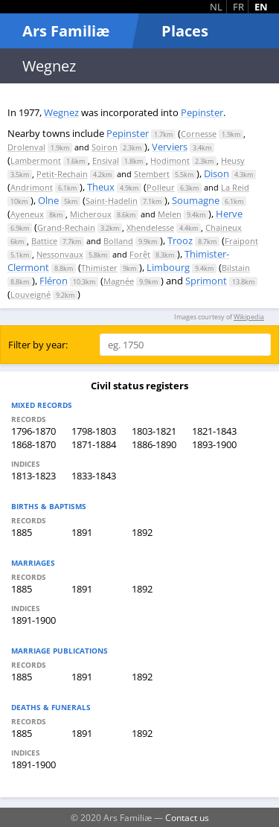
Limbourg (168, 267)
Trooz (180, 240)
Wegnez (61, 112)
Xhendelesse (150, 227)
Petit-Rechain (62, 173)
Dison (216, 173)
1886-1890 (154, 444)
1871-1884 (93, 444)
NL (216, 6)
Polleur (161, 187)
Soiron (105, 147)
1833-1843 (93, 475)
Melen (170, 214)
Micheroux (91, 214)
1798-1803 (93, 431)
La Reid (235, 187)
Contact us (187, 817)
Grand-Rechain (66, 227)
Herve (229, 213)
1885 (21, 532)
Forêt (139, 254)
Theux (101, 187)
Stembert (152, 173)
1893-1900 (214, 444)
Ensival (105, 160)
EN (261, 6)
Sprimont (206, 280)
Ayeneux (27, 214)
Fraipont (241, 240)
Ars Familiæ (65, 31)
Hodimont (170, 160)
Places (184, 31)
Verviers (169, 146)
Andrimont (31, 187)
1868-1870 (33, 444)
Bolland (118, 240)
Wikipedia (249, 317)
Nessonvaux (59, 254)
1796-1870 (33, 431)
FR (238, 6)
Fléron (53, 280)
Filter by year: (38, 344)
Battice (44, 240)
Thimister (99, 267)
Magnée (118, 281)
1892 (142, 532)
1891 (81, 532)
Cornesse (199, 133)
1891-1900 (33, 620)
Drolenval (26, 147)
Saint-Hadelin (112, 200)
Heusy (233, 160)
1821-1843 (214, 431)
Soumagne (195, 200)
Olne (48, 200)
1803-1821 (154, 431)
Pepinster (202, 112)
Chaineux (223, 227)
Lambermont (35, 160)
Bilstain (236, 267)
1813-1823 (33, 475)
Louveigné (30, 294)
